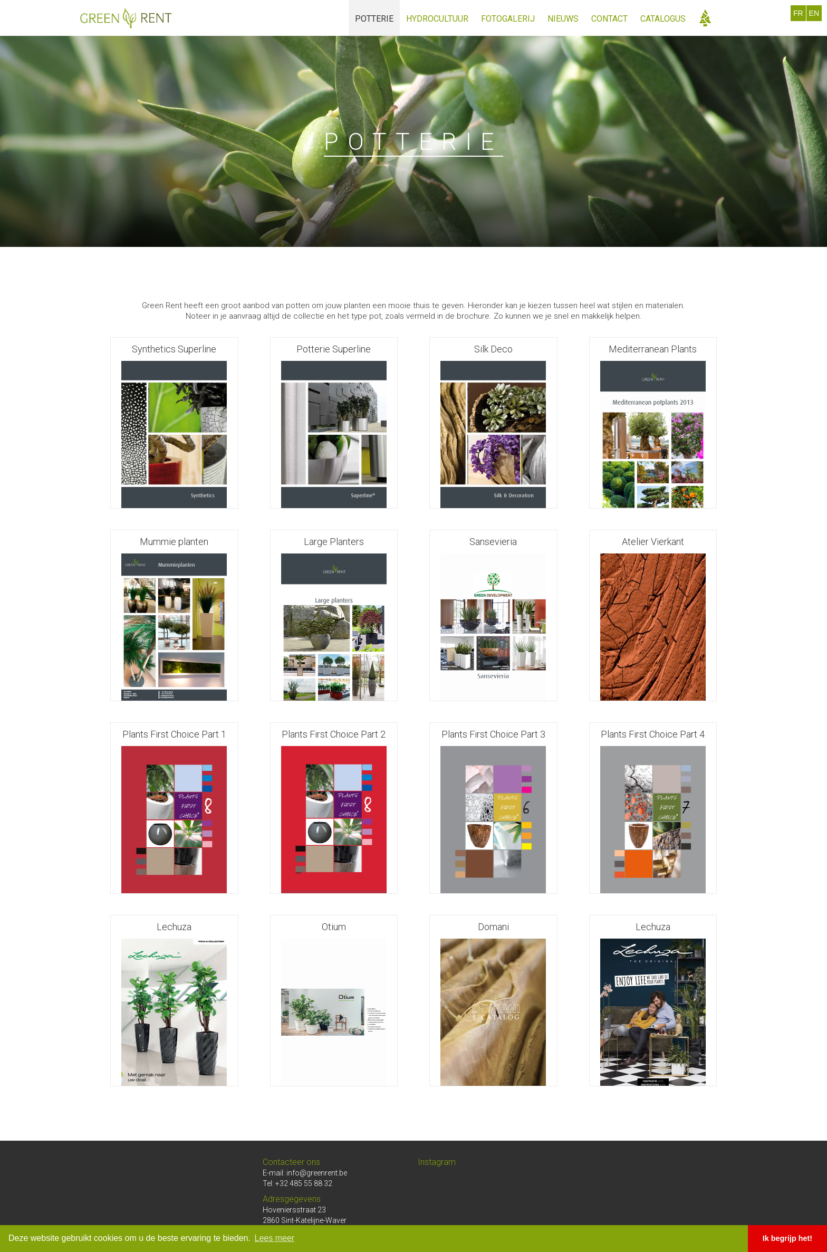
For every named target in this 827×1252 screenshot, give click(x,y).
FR (798, 13)
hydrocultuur (437, 19)
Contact (609, 19)
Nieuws (563, 19)
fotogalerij (508, 19)
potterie (374, 19)
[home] (126, 18)
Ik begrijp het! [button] (787, 1238)
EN (814, 13)
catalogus (663, 19)
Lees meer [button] (275, 1238)
